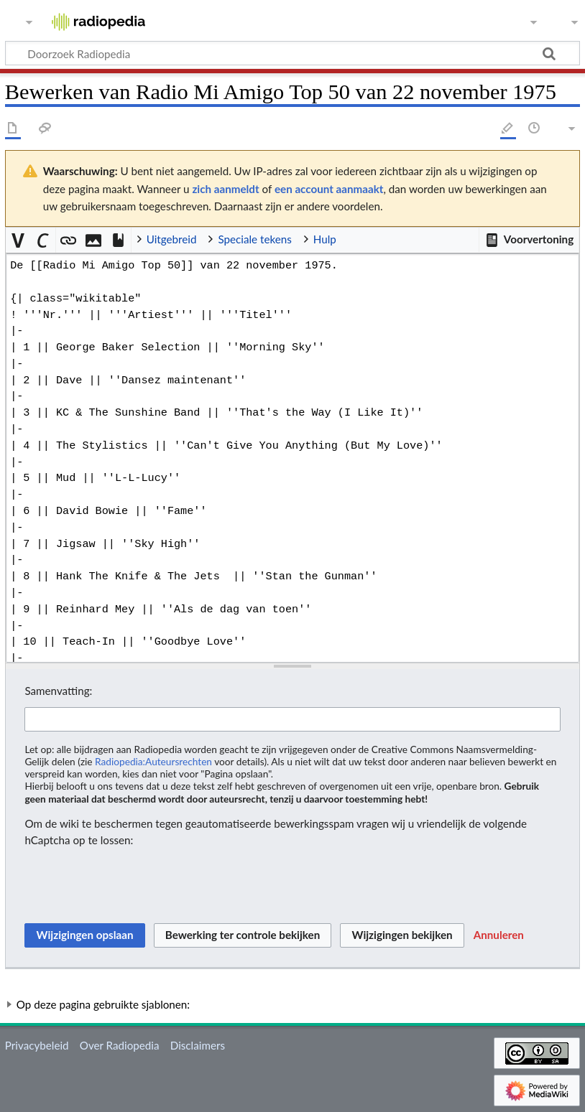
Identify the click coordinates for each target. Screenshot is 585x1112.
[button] (529, 240)
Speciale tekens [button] (254, 239)
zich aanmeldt (225, 188)
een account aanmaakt (329, 188)
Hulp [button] (324, 239)
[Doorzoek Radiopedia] (292, 53)
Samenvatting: (58, 690)
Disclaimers (197, 1045)
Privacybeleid (37, 1045)
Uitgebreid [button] (172, 239)
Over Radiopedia (120, 1045)
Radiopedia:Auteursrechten (153, 761)
